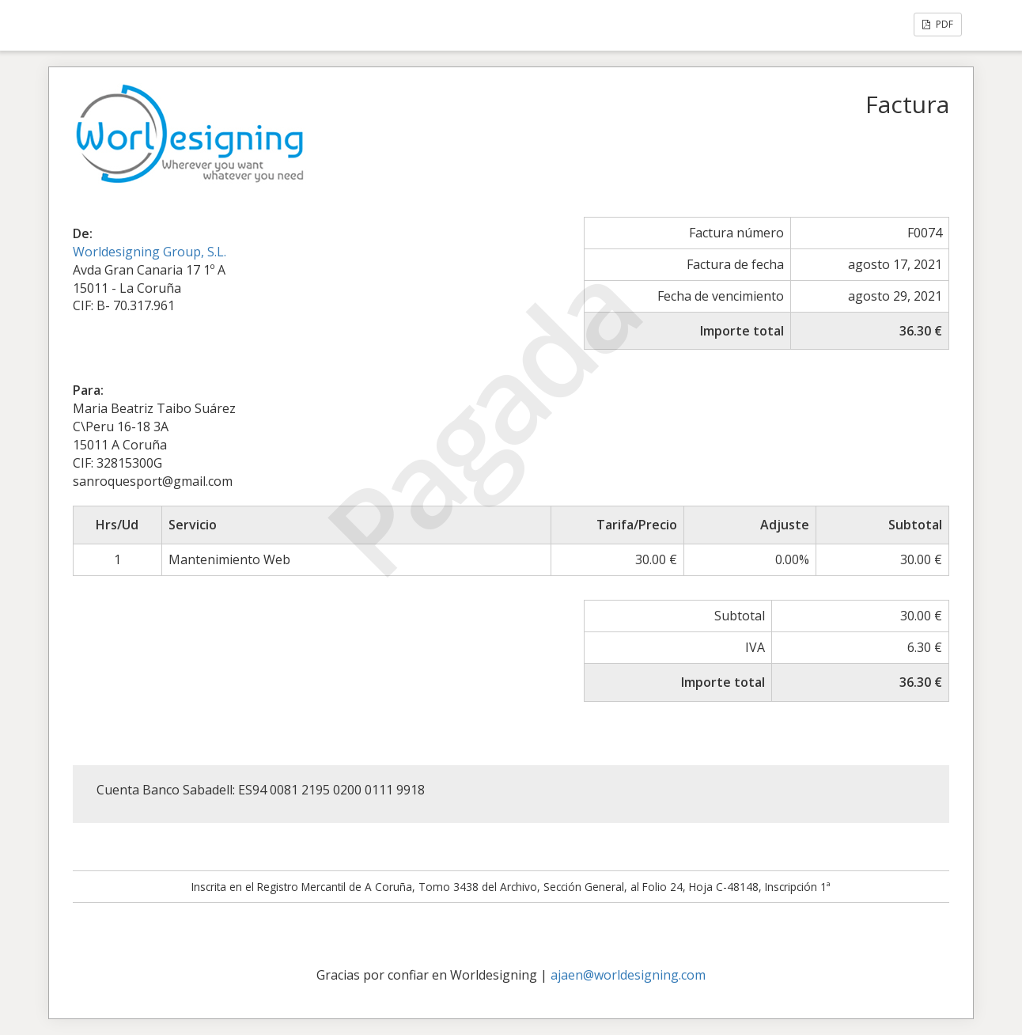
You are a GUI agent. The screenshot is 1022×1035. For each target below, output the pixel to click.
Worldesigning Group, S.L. (149, 251)
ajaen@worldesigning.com (628, 975)
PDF (937, 24)
